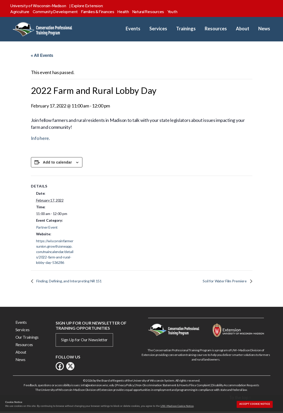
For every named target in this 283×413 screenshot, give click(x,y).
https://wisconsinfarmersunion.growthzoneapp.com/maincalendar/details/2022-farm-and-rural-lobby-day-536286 (54, 253)
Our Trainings (27, 338)
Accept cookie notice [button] (254, 404)
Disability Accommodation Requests (235, 386)
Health (123, 11)
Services (158, 28)
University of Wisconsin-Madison (38, 5)
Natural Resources (148, 11)
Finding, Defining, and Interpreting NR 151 (72, 282)
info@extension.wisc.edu (97, 386)
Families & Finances (97, 11)
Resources (216, 28)
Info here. (40, 139)
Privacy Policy (125, 386)
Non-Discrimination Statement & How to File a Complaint (173, 386)
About (242, 28)
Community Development (55, 11)
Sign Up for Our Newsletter (84, 340)
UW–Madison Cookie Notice (177, 405)
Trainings (186, 28)
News (264, 28)
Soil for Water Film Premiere (223, 282)
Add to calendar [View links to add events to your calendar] (57, 163)
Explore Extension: (87, 5)
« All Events (42, 55)
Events (133, 28)
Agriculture (19, 11)
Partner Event (47, 228)
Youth (172, 11)
